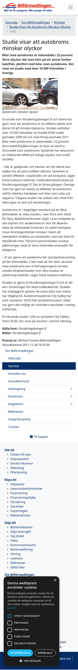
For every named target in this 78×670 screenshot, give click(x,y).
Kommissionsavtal (23, 545)
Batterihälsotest (21, 527)
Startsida (11, 22)
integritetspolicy (19, 419)
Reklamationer (20, 515)
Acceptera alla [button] (20, 652)
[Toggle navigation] (70, 7)
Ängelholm (40, 404)
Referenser (15, 412)
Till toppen (39, 437)
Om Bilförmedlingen (35, 22)
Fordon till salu (20, 454)
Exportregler (19, 511)
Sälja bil (10, 523)
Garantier (17, 506)
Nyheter (59, 22)
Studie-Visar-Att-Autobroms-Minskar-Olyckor (40, 27)
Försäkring (17, 502)
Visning (15, 554)
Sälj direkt (17, 536)
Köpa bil (10, 480)
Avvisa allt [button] (45, 652)
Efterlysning (18, 472)
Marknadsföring (21, 549)
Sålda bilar (17, 567)
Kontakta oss (17, 374)
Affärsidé (14, 358)
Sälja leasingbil (20, 532)
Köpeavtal (17, 484)
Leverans (16, 558)
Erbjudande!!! (19, 459)
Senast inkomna (21, 463)
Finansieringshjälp (23, 497)
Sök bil (9, 450)
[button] (31, 661)
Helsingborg (40, 389)
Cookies (13, 427)
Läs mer (11, 608)
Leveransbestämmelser (26, 489)
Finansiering (18, 493)
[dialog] (31, 621)
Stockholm (40, 396)
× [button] (55, 580)
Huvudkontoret (18, 381)
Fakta (14, 540)
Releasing (17, 468)
